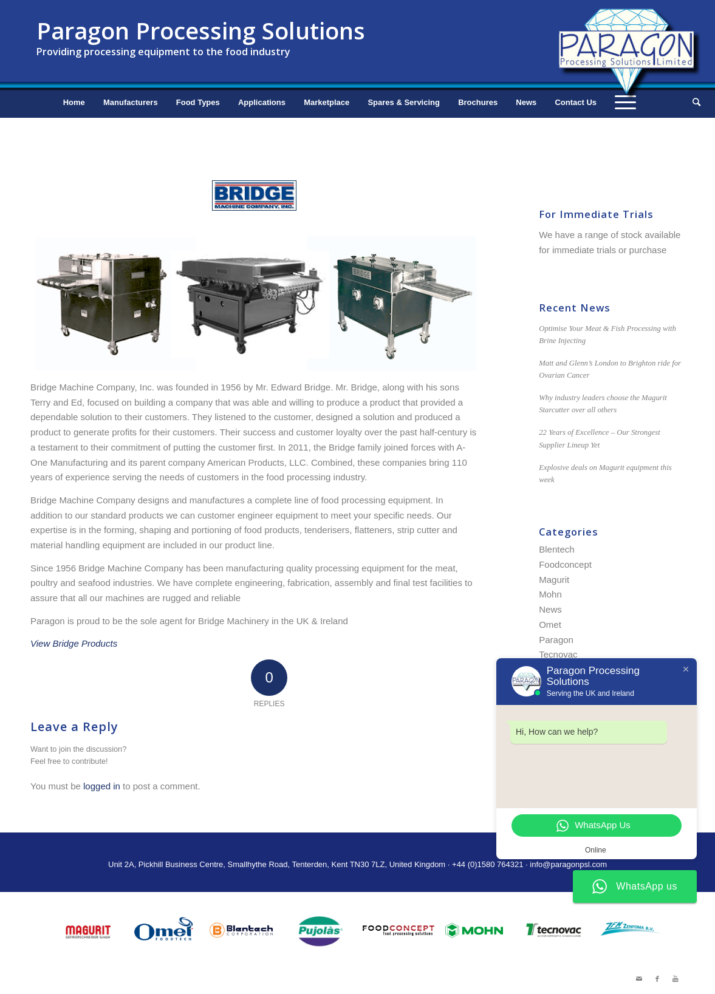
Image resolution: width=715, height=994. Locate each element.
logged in (101, 786)
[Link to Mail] (639, 979)
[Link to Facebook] (657, 979)
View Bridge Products (73, 643)
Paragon (556, 640)
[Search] (692, 102)
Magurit (554, 579)
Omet (550, 624)
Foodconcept (565, 564)
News (550, 609)
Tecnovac (558, 654)
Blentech (556, 549)
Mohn (550, 594)
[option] (87, 931)
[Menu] (625, 102)
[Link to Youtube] (675, 979)
